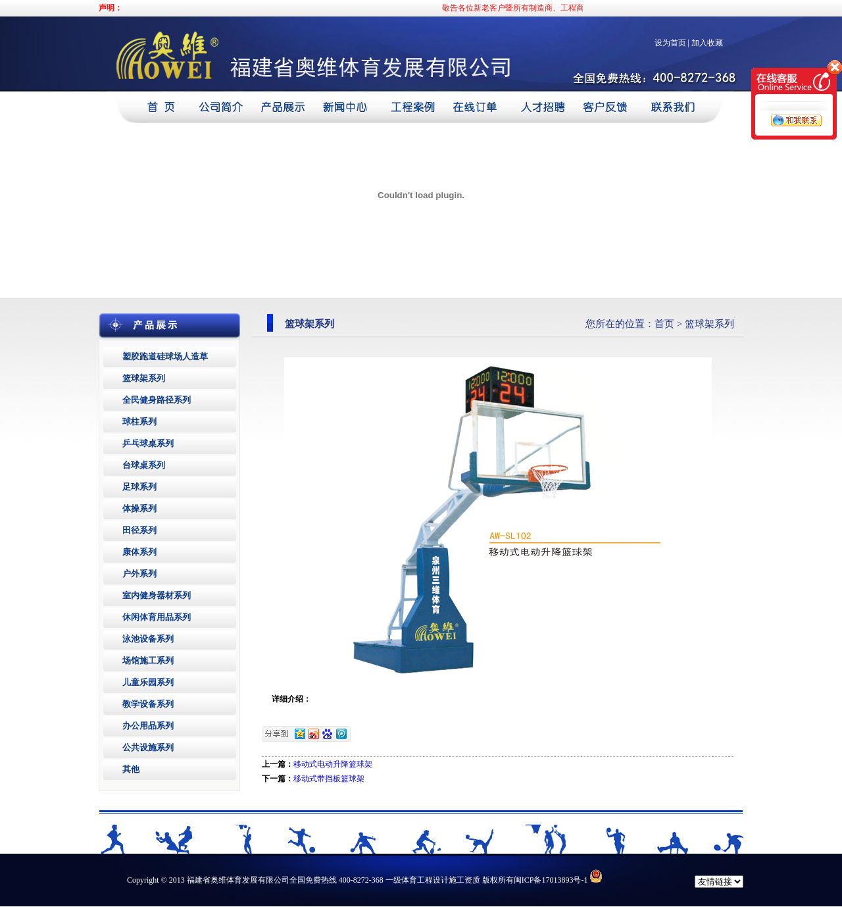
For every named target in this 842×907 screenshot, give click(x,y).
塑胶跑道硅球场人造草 (165, 356)
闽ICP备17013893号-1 (551, 880)
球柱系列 (139, 422)
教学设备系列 (148, 704)
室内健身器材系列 (156, 595)
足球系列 (139, 487)
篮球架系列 (143, 378)
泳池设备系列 (148, 639)
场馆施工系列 (148, 660)
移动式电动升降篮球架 (332, 764)
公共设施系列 (148, 747)
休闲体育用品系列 (156, 617)
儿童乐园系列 (148, 682)
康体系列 (139, 552)
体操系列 (139, 508)
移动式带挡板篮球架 (328, 778)
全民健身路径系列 (156, 400)
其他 (130, 769)
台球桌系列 (143, 465)
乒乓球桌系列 (148, 443)
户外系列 (139, 574)
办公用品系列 (148, 726)
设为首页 (670, 42)
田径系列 (139, 530)
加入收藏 (707, 42)
